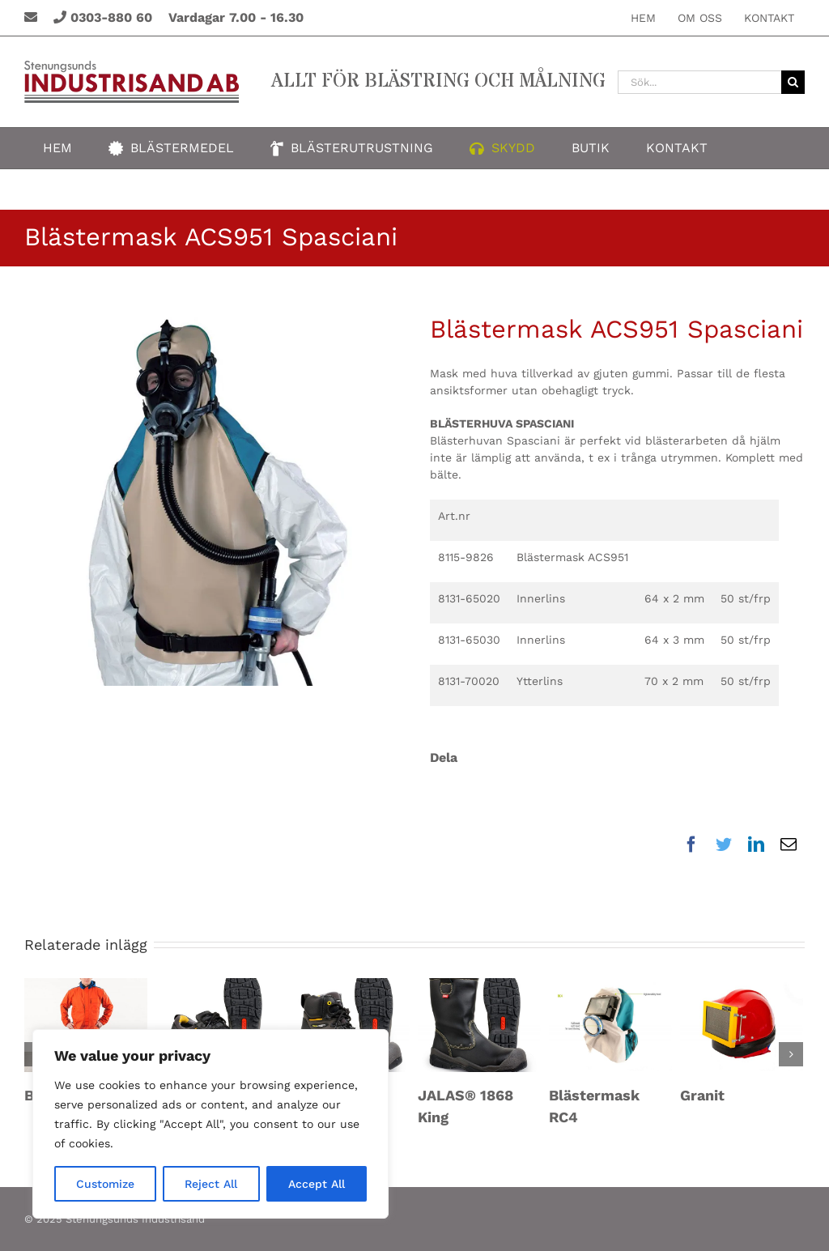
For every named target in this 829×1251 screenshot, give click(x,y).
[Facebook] (695, 844)
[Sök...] (699, 82)
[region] (210, 1124)
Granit (702, 1095)
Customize (105, 1183)
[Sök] (793, 82)
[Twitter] (724, 844)
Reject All (211, 1183)
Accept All (316, 1183)
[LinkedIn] (756, 844)
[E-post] (788, 844)
